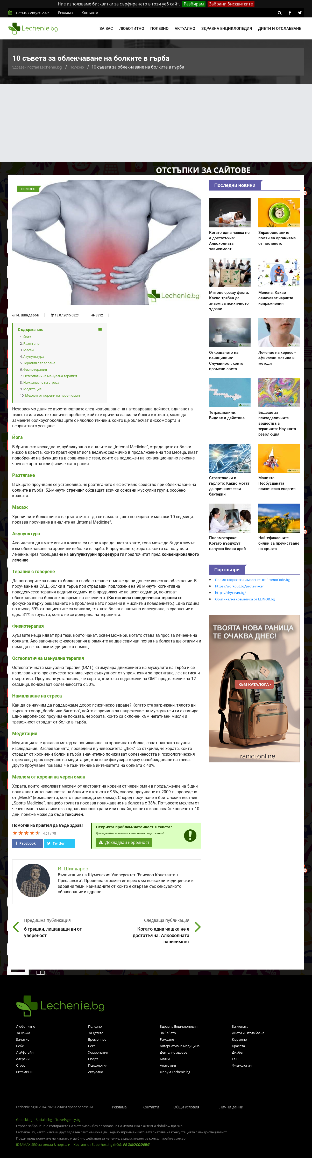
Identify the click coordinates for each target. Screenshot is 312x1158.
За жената (240, 1026)
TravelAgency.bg (68, 1119)
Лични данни (231, 1107)
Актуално (185, 28)
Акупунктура (33, 356)
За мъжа (23, 1033)
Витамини (24, 1071)
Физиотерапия (35, 369)
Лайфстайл (24, 1052)
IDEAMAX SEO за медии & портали (43, 1144)
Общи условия (186, 1107)
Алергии (23, 1059)
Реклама (65, 12)
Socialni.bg (44, 1119)
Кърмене (239, 1039)
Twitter (56, 843)
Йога (27, 337)
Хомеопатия (98, 1052)
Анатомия (168, 1065)
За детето (95, 1033)
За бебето (168, 1033)
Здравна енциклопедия (226, 28)
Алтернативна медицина (180, 1046)
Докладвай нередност (124, 842)
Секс (91, 1046)
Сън (235, 1059)
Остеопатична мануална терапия (50, 376)
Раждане (167, 1039)
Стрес (20, 1065)
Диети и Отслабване (248, 1033)
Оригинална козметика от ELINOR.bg (245, 599)
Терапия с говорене (39, 363)
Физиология (242, 1065)
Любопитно (131, 28)
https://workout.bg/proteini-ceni (240, 586)
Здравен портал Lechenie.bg (37, 67)
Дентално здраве (173, 1052)
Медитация (32, 389)
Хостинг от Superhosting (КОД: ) (112, 1144)
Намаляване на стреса (41, 382)
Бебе (20, 1046)
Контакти (90, 12)
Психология (97, 1065)
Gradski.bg (24, 1119)
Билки (165, 1059)
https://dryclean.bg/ (230, 592)
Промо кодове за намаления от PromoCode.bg (252, 579)
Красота (238, 1046)
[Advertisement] (156, 123)
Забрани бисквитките (231, 4)
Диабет (238, 1052)
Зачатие (22, 1039)
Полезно (159, 28)
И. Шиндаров (27, 315)
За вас (106, 28)
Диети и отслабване (279, 28)
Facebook (25, 843)
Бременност (98, 1039)
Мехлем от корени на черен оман (52, 395)
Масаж (28, 350)
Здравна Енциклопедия (178, 1026)
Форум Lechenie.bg (175, 1071)
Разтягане (31, 343)
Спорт (93, 1059)
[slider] (26, 833)
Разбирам (194, 4)
